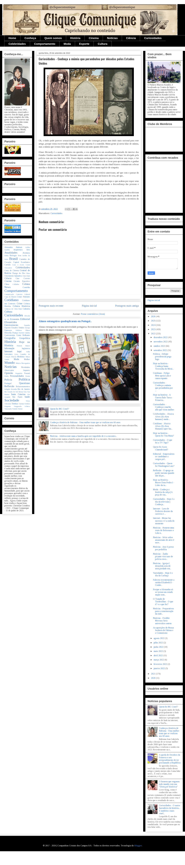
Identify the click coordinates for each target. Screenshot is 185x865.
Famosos (8, 330)
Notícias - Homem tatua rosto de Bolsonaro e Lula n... (163, 530)
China (28, 273)
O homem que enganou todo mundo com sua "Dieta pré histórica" (169, 784)
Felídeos (19, 330)
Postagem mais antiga (127, 305)
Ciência (131, 38)
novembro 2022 (161, 341)
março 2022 (159, 660)
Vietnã (20, 409)
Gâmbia (27, 333)
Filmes (27, 330)
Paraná (27, 373)
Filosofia (8, 333)
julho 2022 (158, 642)
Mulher (27, 359)
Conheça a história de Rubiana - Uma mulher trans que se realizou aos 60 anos (85, 422)
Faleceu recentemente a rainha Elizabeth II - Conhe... (163, 582)
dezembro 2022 (161, 337)
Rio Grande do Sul (11, 392)
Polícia (8, 379)
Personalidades (17, 376)
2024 (153, 325)
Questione (24, 383)
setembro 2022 (160, 350)
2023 (153, 329)
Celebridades (17, 43)
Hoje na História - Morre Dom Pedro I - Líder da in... (163, 482)
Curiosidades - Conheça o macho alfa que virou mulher (163, 407)
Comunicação (9, 294)
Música (18, 363)
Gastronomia (9, 335)
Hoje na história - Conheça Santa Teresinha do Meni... (163, 366)
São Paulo (17, 397)
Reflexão (9, 386)
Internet (8, 351)
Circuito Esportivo (22, 281)
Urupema (7, 406)
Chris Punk (26, 276)
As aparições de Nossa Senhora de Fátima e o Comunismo (163, 630)
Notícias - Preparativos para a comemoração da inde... (163, 611)
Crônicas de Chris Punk (13, 309)
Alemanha (8, 247)
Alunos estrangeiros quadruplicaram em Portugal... (65, 321)
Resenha (14, 389)
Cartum (7, 265)
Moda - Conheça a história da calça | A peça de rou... (163, 492)
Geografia (9, 338)
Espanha (27, 325)
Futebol (21, 333)
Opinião (8, 373)
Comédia (26, 287)
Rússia (21, 392)
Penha (6, 376)
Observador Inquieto (17, 370)
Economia (14, 319)
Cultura (102, 43)
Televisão (7, 404)
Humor (27, 346)
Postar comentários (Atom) (93, 314)
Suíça (28, 401)
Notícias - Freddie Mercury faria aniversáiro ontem (162, 620)
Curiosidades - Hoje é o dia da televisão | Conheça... (163, 501)
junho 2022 (159, 647)
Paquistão (18, 373)
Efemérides (10, 322)
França (15, 333)
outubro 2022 (160, 346)
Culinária (26, 309)
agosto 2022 (159, 638)
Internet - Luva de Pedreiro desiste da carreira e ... (163, 511)
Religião (7, 389)
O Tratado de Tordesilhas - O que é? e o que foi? (163, 601)
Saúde (27, 397)
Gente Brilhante (23, 335)
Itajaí (19, 351)
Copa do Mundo (10, 297)
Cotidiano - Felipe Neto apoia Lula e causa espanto (162, 375)
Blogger (138, 845)
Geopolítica (24, 338)
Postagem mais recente (51, 305)
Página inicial (89, 305)
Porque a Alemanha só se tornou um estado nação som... (163, 592)
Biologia (13, 255)
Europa (27, 328)
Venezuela (8, 409)
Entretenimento (11, 325)
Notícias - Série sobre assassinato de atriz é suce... (163, 540)
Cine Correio (23, 278)
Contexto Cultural (23, 294)
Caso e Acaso (18, 265)
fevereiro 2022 (161, 664)
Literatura (8, 354)
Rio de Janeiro (24, 389)
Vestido (14, 409)
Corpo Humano (23, 297)
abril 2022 (158, 655)
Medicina (21, 357)
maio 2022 (158, 651)
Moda (67, 43)
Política (24, 379)
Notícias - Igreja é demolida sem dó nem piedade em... (162, 566)
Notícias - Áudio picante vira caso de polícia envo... (163, 556)
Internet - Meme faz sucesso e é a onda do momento (163, 520)
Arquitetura (17, 250)
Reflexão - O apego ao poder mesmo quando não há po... (163, 473)
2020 (153, 678)
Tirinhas (15, 404)
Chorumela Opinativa (13, 276)
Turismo (21, 404)
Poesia (27, 376)
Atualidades (10, 252)
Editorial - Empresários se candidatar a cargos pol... (163, 456)
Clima (6, 284)
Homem (19, 346)
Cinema (94, 38)
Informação (9, 348)
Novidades (25, 367)
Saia (25, 392)
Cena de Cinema (11, 270)
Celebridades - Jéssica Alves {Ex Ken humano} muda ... (163, 416)
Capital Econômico (21, 262)
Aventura (26, 253)
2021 (153, 674)
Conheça (30, 38)
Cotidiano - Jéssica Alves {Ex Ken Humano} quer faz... (162, 426)
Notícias (112, 38)
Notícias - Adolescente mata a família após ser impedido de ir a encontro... (83, 436)
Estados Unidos (17, 328)
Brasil (13, 259)
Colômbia (15, 284)
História (75, 38)
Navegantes (25, 363)
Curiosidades (153, 38)
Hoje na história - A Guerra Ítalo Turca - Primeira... (163, 397)
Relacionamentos (23, 386)
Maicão (13, 357)
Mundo (9, 363)
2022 (153, 333)
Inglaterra (26, 348)
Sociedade (11, 400)
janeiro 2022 (159, 668)
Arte (28, 250)
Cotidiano (11, 300)
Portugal (7, 383)
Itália (28, 352)
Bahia (6, 256)
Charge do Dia (18, 273)
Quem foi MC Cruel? (59, 409)
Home (12, 38)
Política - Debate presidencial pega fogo (162, 356)
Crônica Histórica (21, 306)
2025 (153, 320)
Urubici (27, 404)
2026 (153, 316)
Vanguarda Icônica (22, 406)
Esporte (84, 43)
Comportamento (44, 43)
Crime (19, 303)
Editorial (25, 319)
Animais (19, 247)
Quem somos (53, 38)
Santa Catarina (18, 394)
